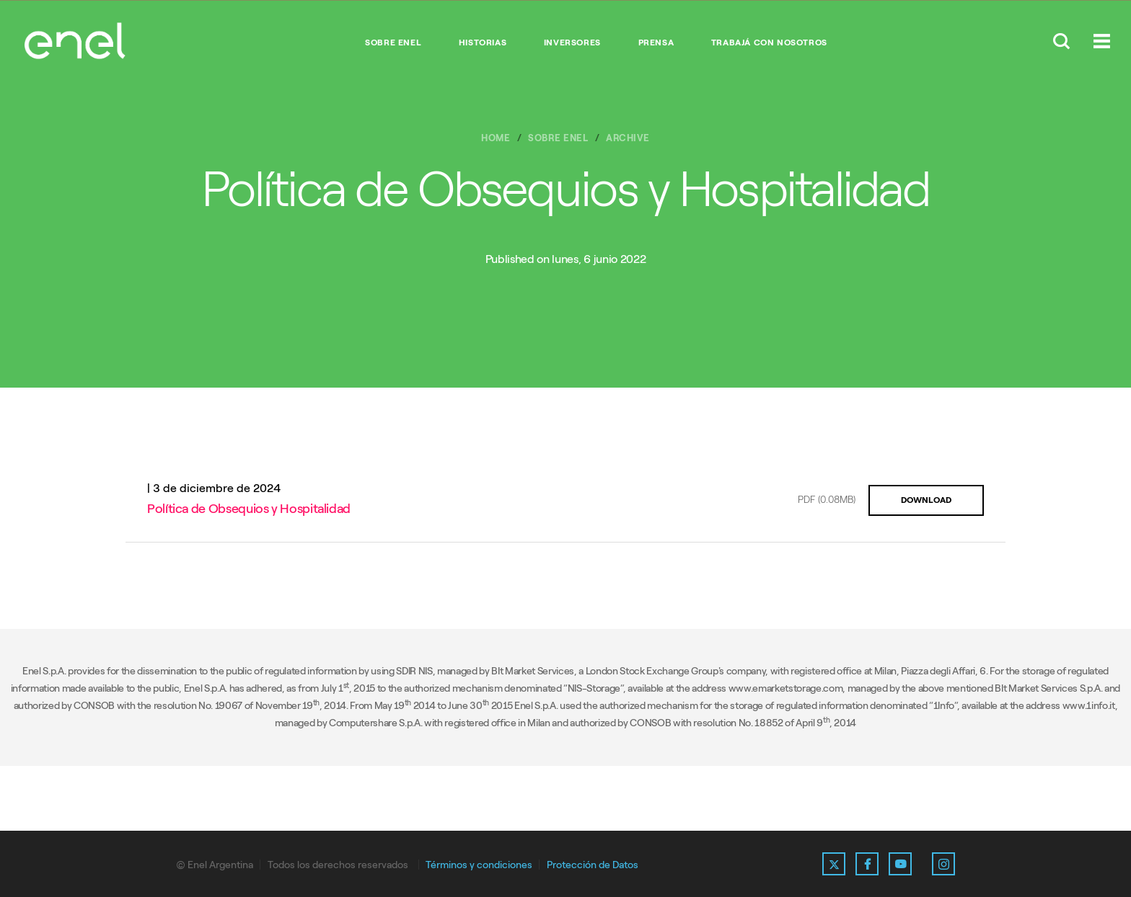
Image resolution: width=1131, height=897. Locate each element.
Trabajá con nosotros (769, 42)
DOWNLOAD (926, 500)
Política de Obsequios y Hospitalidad (249, 509)
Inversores (572, 42)
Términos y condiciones (479, 865)
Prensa (656, 42)
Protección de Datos (592, 865)
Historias (482, 42)
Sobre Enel (393, 42)
